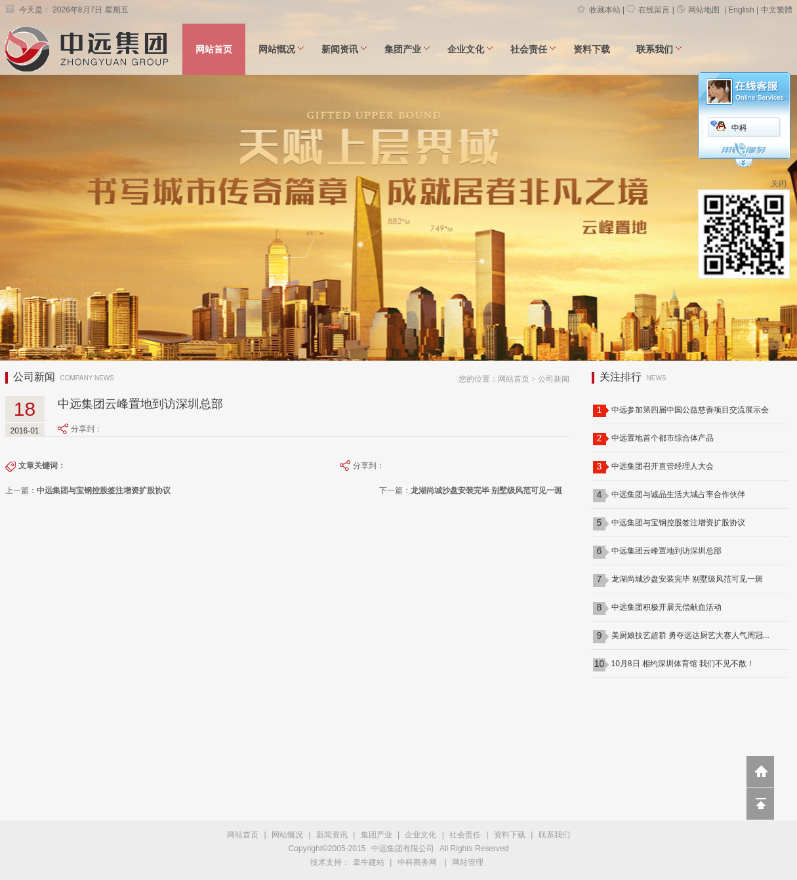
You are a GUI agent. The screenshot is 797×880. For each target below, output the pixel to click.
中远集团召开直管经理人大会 (662, 466)
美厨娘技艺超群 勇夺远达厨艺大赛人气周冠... (690, 635)
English (741, 9)
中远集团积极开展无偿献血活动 (666, 607)
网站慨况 (281, 49)
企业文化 (470, 49)
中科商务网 (417, 862)
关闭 (779, 183)
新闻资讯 (344, 49)
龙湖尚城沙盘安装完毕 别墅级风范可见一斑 (687, 579)
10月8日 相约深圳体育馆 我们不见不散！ (683, 663)
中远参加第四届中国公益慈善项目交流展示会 (690, 409)
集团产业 (407, 49)
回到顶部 (760, 804)
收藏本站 (599, 9)
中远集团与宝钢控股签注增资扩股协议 (678, 522)
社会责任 (533, 49)
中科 (739, 127)
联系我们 (659, 49)
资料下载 (591, 49)
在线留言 (648, 9)
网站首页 (213, 49)
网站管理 (467, 862)
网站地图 (698, 9)
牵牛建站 (368, 862)
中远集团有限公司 (402, 848)
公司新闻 (553, 379)
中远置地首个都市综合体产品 (662, 438)
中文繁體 (776, 9)
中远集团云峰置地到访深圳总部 (666, 550)
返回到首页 (760, 772)
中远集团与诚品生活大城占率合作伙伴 (678, 494)
